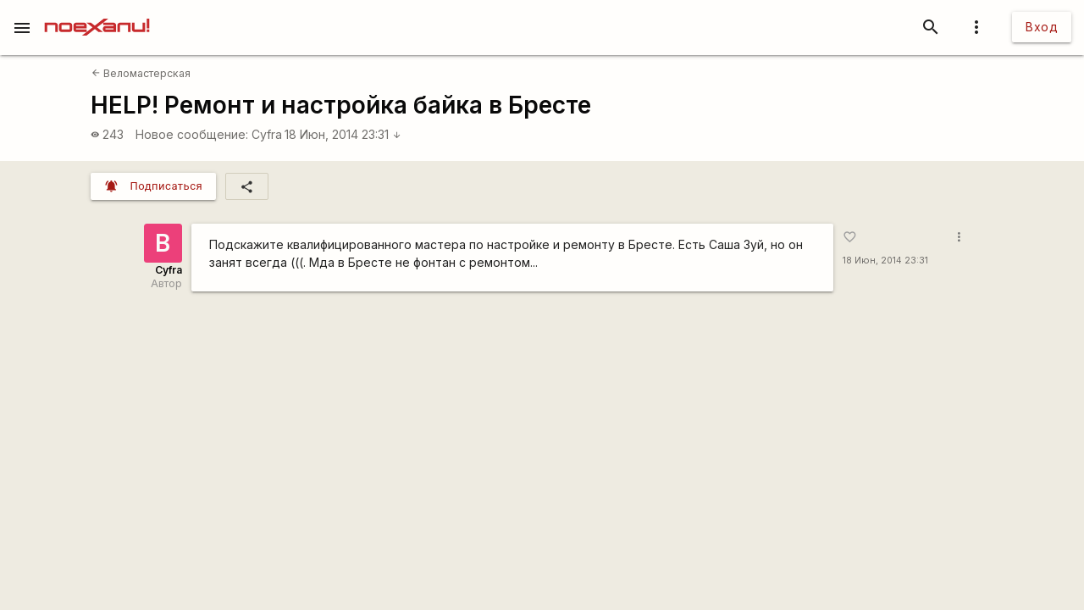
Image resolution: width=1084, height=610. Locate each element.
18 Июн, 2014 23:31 (343, 134)
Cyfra (267, 134)
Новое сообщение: (192, 134)
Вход (1042, 26)
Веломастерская (141, 73)
